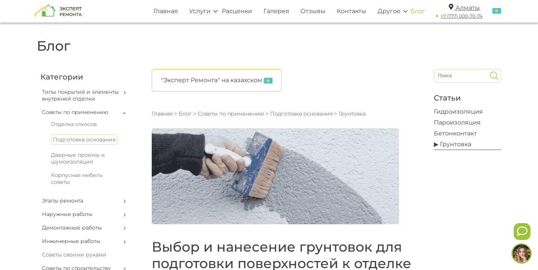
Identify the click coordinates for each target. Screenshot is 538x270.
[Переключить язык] (496, 11)
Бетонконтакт (455, 133)
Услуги (200, 11)
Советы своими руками (74, 254)
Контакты (351, 11)
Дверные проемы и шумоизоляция (78, 158)
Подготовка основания (84, 139)
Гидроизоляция (458, 111)
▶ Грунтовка (452, 144)
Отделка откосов (74, 124)
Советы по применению (231, 113)
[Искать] (494, 76)
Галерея (276, 11)
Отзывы (313, 11)
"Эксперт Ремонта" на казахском (216, 80)
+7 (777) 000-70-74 (462, 16)
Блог (417, 11)
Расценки (237, 11)
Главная (166, 11)
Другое (389, 11)
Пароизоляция (457, 122)
